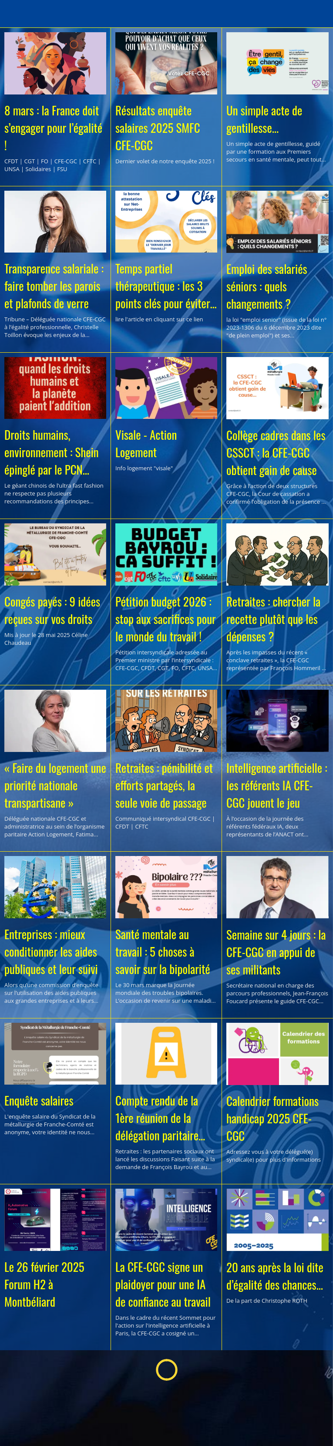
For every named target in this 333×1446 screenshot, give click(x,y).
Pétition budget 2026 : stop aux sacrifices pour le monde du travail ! (165, 619)
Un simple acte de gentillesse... (264, 118)
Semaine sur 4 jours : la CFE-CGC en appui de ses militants (276, 952)
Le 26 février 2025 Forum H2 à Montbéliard (44, 1284)
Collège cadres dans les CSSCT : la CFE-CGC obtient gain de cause (276, 452)
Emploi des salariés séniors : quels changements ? (266, 286)
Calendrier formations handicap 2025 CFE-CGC (272, 1118)
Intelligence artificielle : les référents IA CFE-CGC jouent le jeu (276, 785)
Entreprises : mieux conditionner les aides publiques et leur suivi (51, 951)
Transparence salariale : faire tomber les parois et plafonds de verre (54, 286)
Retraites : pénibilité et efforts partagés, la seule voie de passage (164, 785)
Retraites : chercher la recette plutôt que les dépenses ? (273, 619)
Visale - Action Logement (146, 443)
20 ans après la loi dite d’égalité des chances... (274, 1275)
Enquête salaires (39, 1100)
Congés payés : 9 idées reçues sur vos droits (52, 610)
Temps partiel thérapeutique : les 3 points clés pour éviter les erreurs (162, 286)
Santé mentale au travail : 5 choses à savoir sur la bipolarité (162, 951)
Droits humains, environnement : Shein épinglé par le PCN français (51, 452)
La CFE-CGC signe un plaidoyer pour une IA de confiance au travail (163, 1284)
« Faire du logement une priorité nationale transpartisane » (55, 785)
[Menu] (13, 13)
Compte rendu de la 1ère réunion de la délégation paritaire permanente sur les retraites (156, 1118)
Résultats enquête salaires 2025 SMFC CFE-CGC (157, 127)
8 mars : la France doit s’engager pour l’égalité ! (53, 127)
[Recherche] (319, 13)
